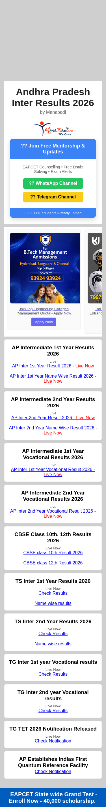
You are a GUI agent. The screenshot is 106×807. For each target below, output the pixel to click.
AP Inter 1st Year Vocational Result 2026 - (53, 472)
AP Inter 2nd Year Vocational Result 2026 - (53, 514)
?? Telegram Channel (53, 196)
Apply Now (44, 322)
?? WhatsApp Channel (53, 183)
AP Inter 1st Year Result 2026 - (53, 365)
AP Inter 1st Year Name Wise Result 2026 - (53, 379)
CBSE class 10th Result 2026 (53, 552)
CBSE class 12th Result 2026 (53, 562)
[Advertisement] (53, 39)
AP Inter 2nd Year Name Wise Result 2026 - (53, 430)
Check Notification (53, 740)
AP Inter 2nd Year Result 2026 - (53, 417)
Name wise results (53, 603)
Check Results (53, 593)
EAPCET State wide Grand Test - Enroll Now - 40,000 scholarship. (53, 797)
